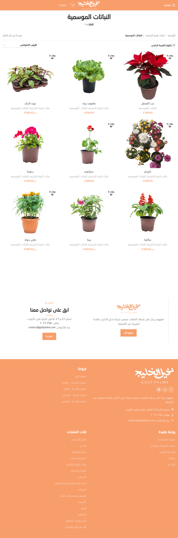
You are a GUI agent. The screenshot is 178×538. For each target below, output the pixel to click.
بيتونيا (30, 171)
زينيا (89, 239)
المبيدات (82, 489)
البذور (83, 508)
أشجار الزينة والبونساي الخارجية (70, 483)
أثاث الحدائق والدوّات (75, 526)
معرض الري (80, 376)
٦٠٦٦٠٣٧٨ (46, 323)
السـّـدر (83, 445)
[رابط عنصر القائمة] (133, 415)
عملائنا (172, 458)
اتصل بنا (171, 464)
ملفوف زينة (89, 103)
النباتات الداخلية (78, 470)
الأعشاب (82, 476)
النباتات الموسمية (148, 108)
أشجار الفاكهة (79, 451)
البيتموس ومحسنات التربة (73, 495)
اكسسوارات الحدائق (76, 520)
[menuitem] (35, 5)
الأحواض (82, 514)
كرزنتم (147, 171)
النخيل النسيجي (78, 439)
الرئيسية (171, 35)
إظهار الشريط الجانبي (161, 45)
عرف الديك (30, 103)
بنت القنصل (147, 103)
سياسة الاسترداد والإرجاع (162, 445)
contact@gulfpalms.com (42, 327)
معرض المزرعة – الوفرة (74, 388)
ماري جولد (30, 239)
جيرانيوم (89, 171)
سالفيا (147, 239)
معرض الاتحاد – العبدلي (74, 394)
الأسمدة (82, 501)
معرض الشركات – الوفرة (74, 382)
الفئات (90, 24)
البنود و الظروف (167, 451)
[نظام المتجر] (20, 45)
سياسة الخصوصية (166, 439)
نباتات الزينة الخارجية (155, 35)
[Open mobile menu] (169, 5)
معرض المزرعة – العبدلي (74, 401)
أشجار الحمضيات (78, 458)
